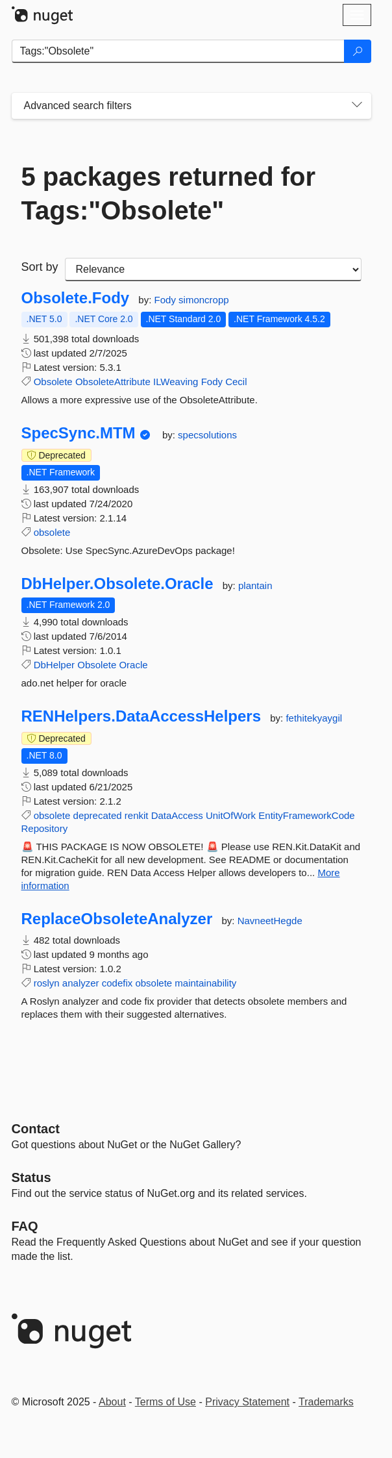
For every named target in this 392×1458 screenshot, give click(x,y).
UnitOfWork (231, 815)
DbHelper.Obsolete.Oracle (117, 584)
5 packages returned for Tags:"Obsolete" (168, 193)
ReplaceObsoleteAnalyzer (117, 919)
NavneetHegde (270, 920)
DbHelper (54, 664)
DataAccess (177, 815)
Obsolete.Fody (75, 298)
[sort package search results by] (213, 269)
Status (31, 1177)
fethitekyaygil (314, 717)
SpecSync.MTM (78, 433)
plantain (255, 585)
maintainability (205, 982)
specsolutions (207, 434)
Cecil (236, 381)
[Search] (357, 51)
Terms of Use (165, 1401)
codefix (117, 982)
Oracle (133, 664)
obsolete (52, 532)
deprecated (97, 815)
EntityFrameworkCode (306, 815)
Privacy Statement (247, 1401)
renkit (137, 815)
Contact (36, 1129)
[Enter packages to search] (178, 51)
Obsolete (53, 381)
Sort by (39, 266)
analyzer (80, 982)
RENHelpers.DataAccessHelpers (141, 716)
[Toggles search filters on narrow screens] (357, 106)
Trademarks (326, 1401)
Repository (44, 828)
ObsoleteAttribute (113, 381)
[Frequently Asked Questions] (25, 1226)
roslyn (47, 982)
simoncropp (203, 299)
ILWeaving (176, 381)
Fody (166, 299)
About (112, 1401)
